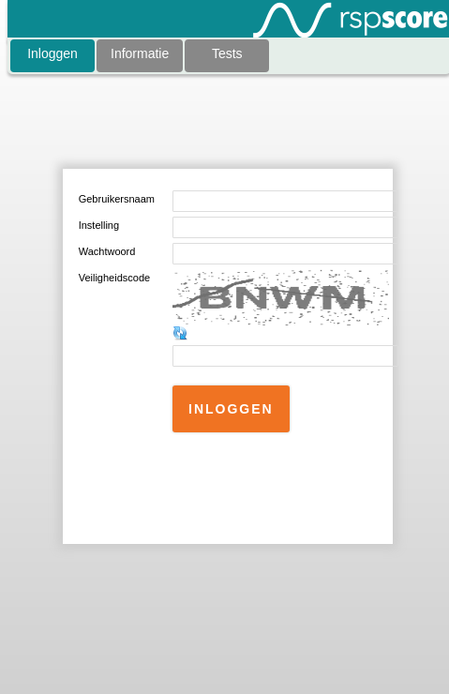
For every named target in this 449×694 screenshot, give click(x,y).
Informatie (140, 53)
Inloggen (52, 53)
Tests (227, 53)
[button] (231, 408)
